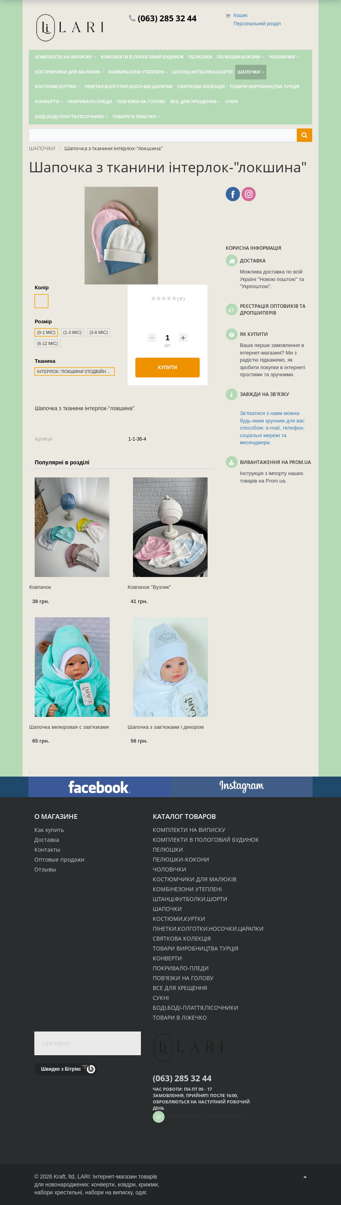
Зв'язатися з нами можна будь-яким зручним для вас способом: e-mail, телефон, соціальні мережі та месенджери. (272, 427)
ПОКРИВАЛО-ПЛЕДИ (181, 968)
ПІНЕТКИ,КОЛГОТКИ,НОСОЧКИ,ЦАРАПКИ (208, 928)
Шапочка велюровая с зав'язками (69, 727)
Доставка (46, 839)
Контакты (47, 849)
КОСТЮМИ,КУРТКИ (179, 918)
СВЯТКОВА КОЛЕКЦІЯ (182, 938)
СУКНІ (161, 997)
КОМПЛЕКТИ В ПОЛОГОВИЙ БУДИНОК (206, 839)
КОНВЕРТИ (167, 958)
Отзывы (45, 869)
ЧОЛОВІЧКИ (169, 869)
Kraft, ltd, (65, 1176)
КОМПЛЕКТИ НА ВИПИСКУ (189, 830)
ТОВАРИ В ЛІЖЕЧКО (180, 1017)
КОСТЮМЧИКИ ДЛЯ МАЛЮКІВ (194, 879)
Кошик (240, 15)
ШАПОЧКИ (167, 909)
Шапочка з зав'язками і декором (165, 727)
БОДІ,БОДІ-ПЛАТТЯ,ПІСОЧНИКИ (195, 1007)
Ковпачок (40, 587)
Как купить (49, 830)
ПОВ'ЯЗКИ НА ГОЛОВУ (183, 978)
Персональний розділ (257, 23)
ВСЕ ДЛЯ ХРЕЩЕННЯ (180, 988)
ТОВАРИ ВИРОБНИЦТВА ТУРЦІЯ (195, 948)
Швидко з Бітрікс (61, 1069)
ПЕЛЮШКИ (168, 849)
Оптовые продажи (59, 859)
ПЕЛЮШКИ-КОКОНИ (181, 859)
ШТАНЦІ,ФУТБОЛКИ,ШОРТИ (190, 899)
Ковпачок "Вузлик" (149, 587)
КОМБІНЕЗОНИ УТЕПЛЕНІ (187, 889)
